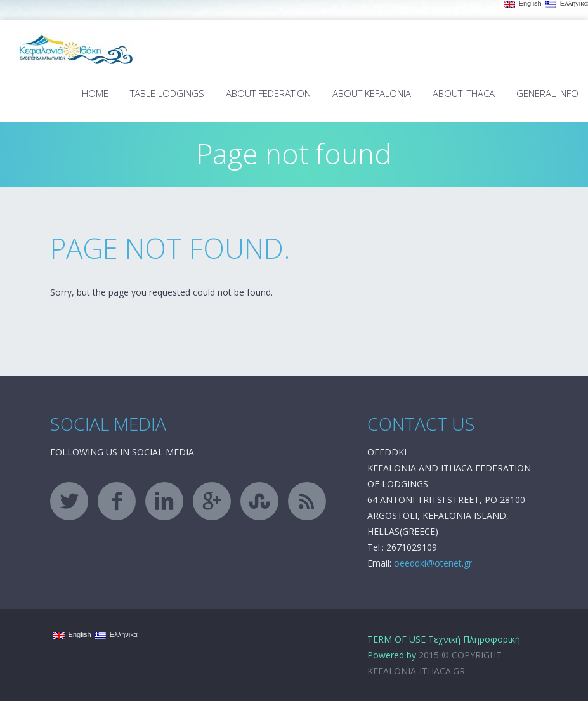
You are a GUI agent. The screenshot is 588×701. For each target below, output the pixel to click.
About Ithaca (464, 93)
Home (95, 93)
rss (307, 501)
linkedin (164, 501)
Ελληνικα (566, 4)
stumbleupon (259, 501)
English (523, 4)
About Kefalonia (371, 93)
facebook (117, 501)
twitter (69, 501)
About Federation (268, 93)
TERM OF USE (396, 639)
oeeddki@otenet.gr (433, 563)
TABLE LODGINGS (167, 93)
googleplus (212, 501)
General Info (547, 93)
